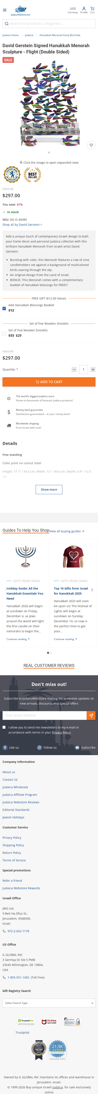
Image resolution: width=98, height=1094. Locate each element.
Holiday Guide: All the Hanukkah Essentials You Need (25, 593)
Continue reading (18, 639)
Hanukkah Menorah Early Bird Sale (60, 35)
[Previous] (6, 589)
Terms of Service (14, 860)
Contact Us (10, 780)
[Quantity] (83, 369)
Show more (49, 489)
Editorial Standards (16, 810)
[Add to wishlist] (91, 145)
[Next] (92, 589)
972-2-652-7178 (18, 931)
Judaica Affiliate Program (20, 795)
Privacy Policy (61, 732)
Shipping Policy (13, 845)
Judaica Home (11, 35)
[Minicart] (92, 10)
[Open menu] (5, 10)
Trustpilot (22, 1032)
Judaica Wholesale (15, 787)
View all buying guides (67, 531)
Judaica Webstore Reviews (21, 802)
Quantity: (10, 369)
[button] (49, 103)
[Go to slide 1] (49, 152)
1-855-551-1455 (18, 977)
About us (9, 772)
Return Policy (12, 853)
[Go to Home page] (20, 10)
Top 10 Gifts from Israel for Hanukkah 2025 (71, 590)
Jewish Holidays (13, 817)
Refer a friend (12, 881)
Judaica (29, 35)
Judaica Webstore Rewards (21, 888)
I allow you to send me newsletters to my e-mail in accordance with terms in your (43, 729)
